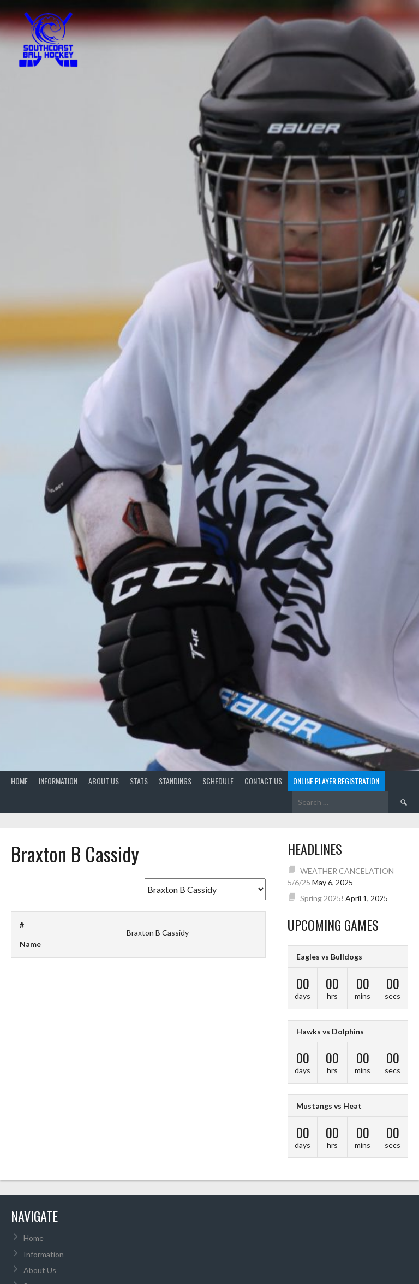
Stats (139, 780)
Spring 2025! (322, 898)
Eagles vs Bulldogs (329, 956)
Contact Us (263, 780)
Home (19, 780)
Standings (175, 780)
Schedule (218, 780)
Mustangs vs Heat (329, 1105)
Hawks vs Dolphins (330, 1031)
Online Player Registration (336, 780)
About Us (103, 780)
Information (58, 780)
